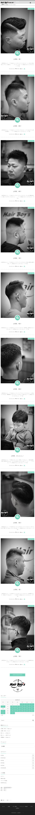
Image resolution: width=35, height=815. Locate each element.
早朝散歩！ (3, 737)
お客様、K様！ (17, 324)
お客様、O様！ (17, 523)
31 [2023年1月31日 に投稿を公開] (12, 713)
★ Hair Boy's (31, 8)
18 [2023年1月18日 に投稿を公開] (17, 708)
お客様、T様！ (17, 657)
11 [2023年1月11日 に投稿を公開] (17, 706)
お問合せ (17, 808)
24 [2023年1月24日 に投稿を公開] (12, 710)
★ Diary (2, 755)
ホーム (3, 806)
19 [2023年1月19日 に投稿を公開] (22, 708)
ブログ (31, 806)
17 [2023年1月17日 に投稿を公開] (12, 708)
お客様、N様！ (17, 192)
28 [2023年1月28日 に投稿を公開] (31, 710)
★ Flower (2, 765)
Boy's (22, 68)
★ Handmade (3, 767)
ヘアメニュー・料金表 (24, 806)
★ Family (2, 762)
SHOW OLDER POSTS (17, 674)
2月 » (33, 715)
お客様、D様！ (17, 127)
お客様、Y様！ (17, 259)
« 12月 (2, 715)
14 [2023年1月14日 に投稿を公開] (31, 706)
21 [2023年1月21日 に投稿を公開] (31, 708)
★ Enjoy (2, 760)
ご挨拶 (9, 806)
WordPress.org (3, 782)
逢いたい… (3, 733)
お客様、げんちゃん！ (17, 457)
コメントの (4, 780)
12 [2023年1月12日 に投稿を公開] (22, 706)
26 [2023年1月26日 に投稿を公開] (22, 710)
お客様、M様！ (17, 390)
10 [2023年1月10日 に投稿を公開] (12, 706)
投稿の (3, 778)
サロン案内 (15, 806)
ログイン (2, 776)
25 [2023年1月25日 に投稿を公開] (17, 710)
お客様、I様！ (18, 59)
